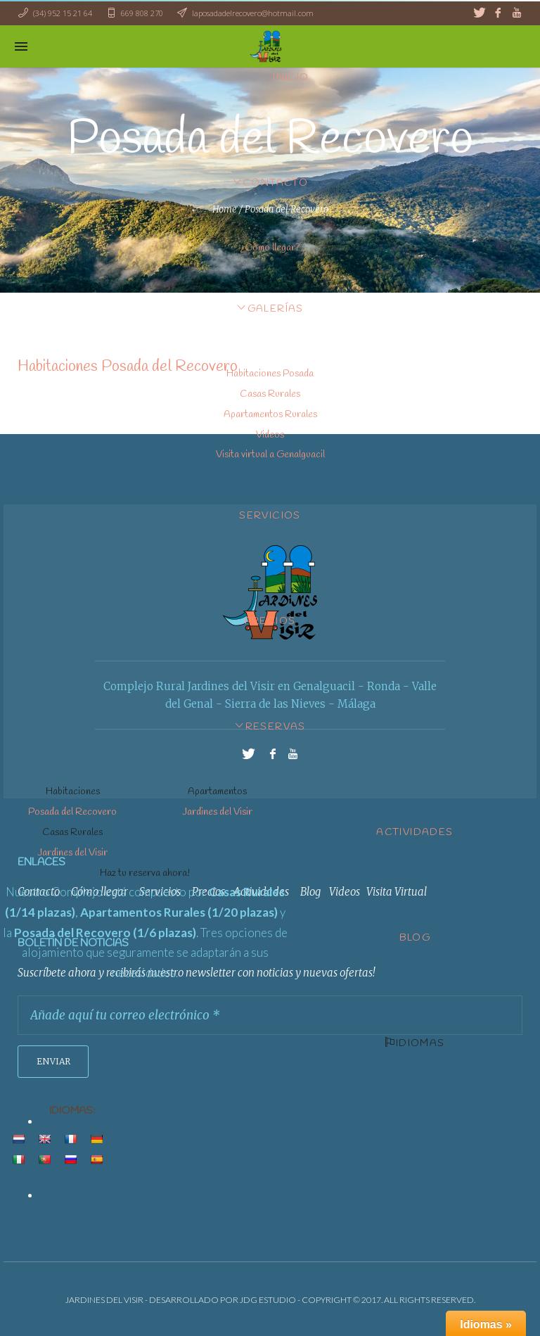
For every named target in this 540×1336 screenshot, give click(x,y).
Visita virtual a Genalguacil (270, 455)
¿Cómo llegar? (270, 248)
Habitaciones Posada (270, 374)
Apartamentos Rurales (270, 414)
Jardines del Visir (217, 812)
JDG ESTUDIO (268, 1299)
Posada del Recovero (72, 812)
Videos (270, 435)
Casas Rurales (270, 394)
